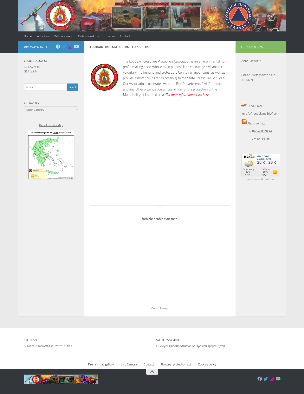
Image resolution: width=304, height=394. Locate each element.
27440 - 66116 (261, 138)
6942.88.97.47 (263, 131)
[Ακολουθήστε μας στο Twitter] (64, 46)
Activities (43, 36)
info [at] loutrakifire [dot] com (260, 113)
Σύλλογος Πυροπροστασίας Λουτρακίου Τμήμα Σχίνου (190, 346)
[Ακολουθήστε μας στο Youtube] (76, 46)
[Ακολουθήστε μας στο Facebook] (58, 46)
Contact (125, 36)
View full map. (160, 308)
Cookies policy (207, 364)
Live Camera (129, 364)
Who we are (62, 36)
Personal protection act (176, 364)
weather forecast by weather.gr (260, 179)
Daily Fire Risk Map (51, 125)
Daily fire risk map (89, 36)
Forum (111, 36)
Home (28, 36)
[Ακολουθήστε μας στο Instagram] (70, 46)
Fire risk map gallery (101, 364)
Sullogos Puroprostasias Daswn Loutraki (48, 346)
